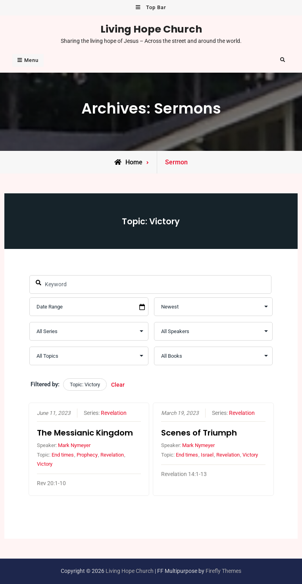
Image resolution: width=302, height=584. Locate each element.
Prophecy (86, 455)
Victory (44, 464)
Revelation (113, 413)
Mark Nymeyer (74, 445)
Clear (118, 385)
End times (62, 455)
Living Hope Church (151, 29)
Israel (207, 455)
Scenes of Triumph (199, 432)
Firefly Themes (223, 571)
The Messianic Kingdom (85, 432)
